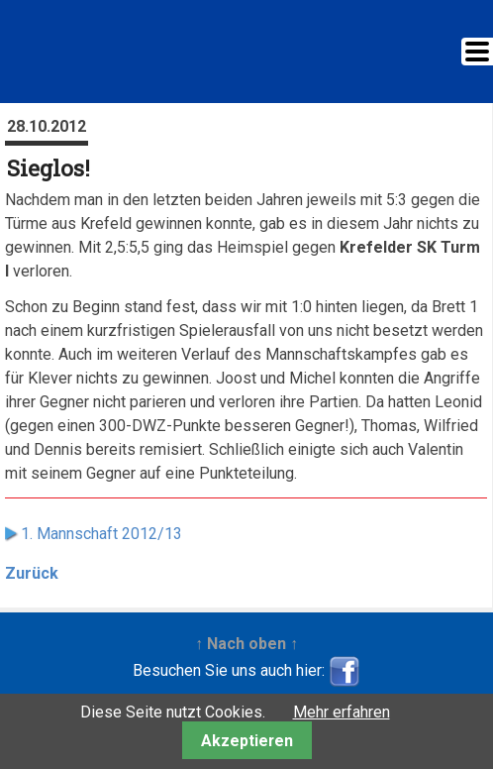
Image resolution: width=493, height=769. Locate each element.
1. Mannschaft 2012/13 (101, 533)
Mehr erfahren (341, 712)
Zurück (31, 573)
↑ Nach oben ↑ (246, 643)
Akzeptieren (247, 740)
